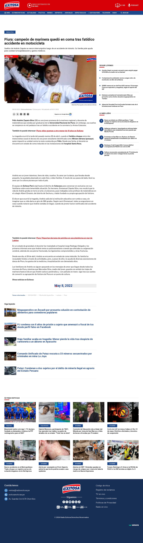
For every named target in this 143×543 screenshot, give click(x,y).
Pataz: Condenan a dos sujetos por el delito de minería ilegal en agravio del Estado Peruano (55, 369)
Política (41, 13)
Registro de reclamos (105, 490)
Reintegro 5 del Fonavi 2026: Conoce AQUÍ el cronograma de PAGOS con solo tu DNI (118, 145)
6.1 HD (122, 5)
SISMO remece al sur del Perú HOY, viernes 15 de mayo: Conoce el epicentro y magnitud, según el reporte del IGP (120, 87)
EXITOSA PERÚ (32, 295)
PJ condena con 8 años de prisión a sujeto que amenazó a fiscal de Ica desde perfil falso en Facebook (55, 325)
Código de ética (103, 485)
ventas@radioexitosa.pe (19, 490)
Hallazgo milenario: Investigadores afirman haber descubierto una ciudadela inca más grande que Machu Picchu (120, 130)
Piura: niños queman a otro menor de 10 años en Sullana (59, 131)
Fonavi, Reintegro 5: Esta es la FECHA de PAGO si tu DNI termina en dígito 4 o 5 (122, 468)
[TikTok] (79, 502)
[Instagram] (73, 502)
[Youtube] (70, 502)
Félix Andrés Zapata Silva (46, 295)
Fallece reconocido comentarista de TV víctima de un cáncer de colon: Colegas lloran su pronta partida (121, 153)
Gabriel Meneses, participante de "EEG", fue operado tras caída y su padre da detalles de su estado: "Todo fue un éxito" (54, 431)
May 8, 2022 (63, 286)
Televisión (106, 13)
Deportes (58, 13)
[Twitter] (67, 502)
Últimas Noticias (18, 13)
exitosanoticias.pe (17, 494)
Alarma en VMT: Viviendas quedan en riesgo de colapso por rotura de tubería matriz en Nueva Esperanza (88, 469)
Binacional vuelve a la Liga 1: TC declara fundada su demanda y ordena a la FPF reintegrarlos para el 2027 (19, 431)
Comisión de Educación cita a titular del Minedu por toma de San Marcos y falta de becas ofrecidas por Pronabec (87, 431)
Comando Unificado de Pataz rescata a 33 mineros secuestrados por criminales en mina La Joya (54, 355)
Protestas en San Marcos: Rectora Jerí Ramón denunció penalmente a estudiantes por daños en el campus (120, 138)
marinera (58, 295)
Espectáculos (80, 13)
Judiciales (69, 13)
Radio (115, 13)
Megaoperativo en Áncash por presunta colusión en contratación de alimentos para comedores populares (53, 311)
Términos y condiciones (106, 498)
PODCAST (135, 5)
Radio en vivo (102, 507)
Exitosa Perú (95, 13)
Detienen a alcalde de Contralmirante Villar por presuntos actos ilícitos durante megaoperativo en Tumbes (118, 96)
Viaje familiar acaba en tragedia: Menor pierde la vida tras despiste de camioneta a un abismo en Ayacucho (55, 340)
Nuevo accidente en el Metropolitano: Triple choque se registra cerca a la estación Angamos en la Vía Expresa (121, 121)
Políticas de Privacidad (106, 502)
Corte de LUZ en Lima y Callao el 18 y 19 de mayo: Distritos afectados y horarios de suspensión (122, 431)
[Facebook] (63, 502)
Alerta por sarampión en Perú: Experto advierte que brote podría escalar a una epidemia (53, 469)
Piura (65, 295)
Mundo (50, 13)
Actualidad (31, 13)
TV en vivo (100, 494)
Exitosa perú (37, 109)
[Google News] (76, 502)
